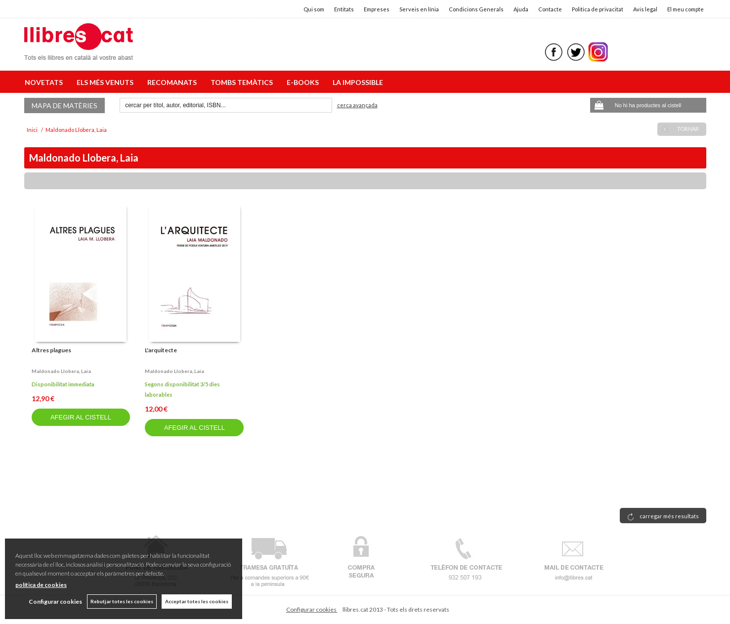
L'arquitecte (161, 350)
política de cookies (41, 584)
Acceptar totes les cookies (196, 601)
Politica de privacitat (597, 9)
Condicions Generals (476, 9)
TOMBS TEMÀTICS (243, 82)
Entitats (344, 9)
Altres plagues (51, 350)
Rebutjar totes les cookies (121, 601)
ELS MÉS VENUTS (106, 82)
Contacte (550, 9)
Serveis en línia (419, 9)
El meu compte (685, 9)
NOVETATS (45, 82)
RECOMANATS (173, 82)
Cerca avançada (357, 105)
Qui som (313, 9)
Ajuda (521, 9)
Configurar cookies (312, 609)
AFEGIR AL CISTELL (80, 417)
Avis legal (645, 9)
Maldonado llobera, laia (61, 371)
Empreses (376, 9)
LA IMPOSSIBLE (358, 82)
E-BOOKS (304, 82)
